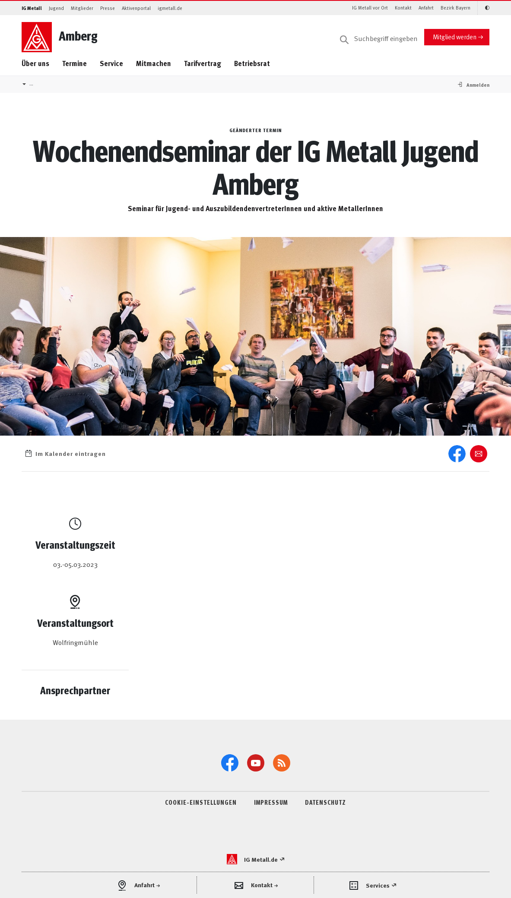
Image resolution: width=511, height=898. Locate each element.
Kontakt (403, 7)
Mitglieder (82, 8)
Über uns (35, 63)
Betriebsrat (252, 63)
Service (111, 63)
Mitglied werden (454, 36)
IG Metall (32, 8)
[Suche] (379, 39)
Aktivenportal (136, 8)
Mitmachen (153, 63)
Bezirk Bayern (455, 7)
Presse (107, 8)
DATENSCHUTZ (325, 802)
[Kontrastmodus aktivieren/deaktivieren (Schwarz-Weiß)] (483, 8)
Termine (74, 63)
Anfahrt (426, 7)
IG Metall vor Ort (370, 7)
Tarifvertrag (202, 63)
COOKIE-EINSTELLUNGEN (201, 802)
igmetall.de (170, 8)
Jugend (56, 8)
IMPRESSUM (271, 802)
